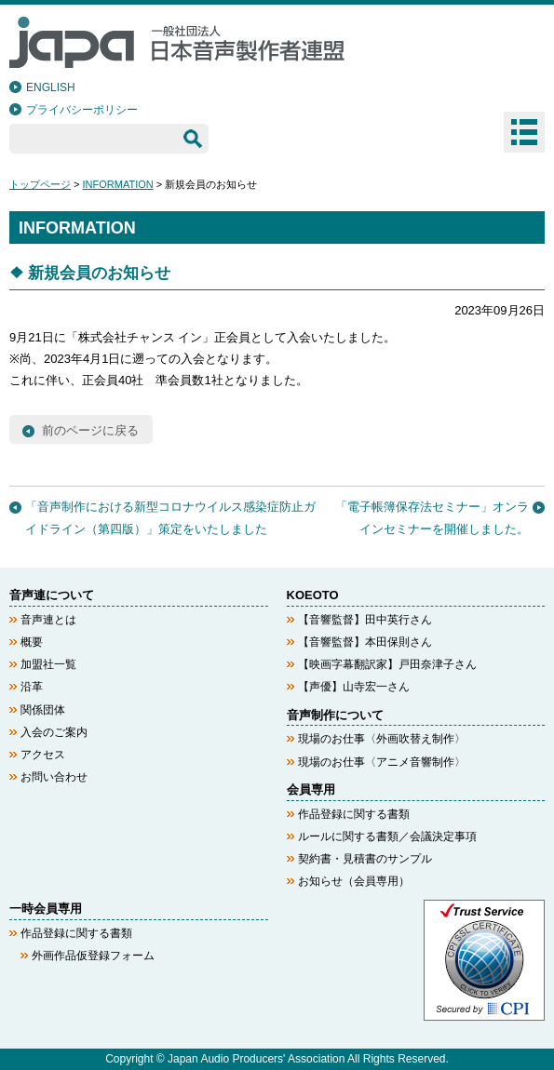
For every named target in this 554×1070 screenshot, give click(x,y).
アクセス (42, 754)
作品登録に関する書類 (354, 814)
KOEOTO (313, 595)
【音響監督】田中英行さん (365, 619)
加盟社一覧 (48, 664)
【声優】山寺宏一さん (354, 686)
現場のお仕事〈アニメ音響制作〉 (382, 762)
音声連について (51, 595)
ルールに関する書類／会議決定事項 (387, 836)
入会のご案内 (54, 732)
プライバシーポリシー (82, 109)
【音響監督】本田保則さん (365, 642)
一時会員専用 (45, 909)
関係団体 (42, 709)
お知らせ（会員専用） (354, 881)
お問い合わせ (54, 776)
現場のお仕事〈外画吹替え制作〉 (382, 738)
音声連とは (48, 619)
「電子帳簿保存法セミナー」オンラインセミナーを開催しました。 (432, 517)
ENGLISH (50, 87)
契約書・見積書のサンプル (365, 858)
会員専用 (311, 789)
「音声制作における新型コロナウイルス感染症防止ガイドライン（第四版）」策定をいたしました (170, 517)
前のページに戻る (90, 430)
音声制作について (335, 715)
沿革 (31, 686)
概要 (31, 642)
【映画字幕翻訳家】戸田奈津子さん (387, 664)
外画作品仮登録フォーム (93, 955)
